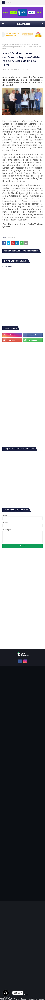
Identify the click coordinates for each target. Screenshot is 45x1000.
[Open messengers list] (6, 993)
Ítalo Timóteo (8, 69)
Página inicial (6, 45)
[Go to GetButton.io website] (6, 997)
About (26, 995)
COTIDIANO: (16, 45)
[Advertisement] (22, 368)
